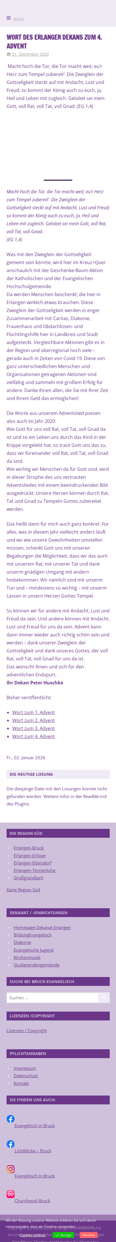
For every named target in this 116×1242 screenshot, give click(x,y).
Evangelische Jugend (33, 950)
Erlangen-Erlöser (30, 855)
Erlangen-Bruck (29, 848)
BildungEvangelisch (33, 935)
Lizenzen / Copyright (27, 1030)
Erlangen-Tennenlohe (34, 870)
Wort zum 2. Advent (33, 720)
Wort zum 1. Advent (33, 712)
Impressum (25, 1068)
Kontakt (21, 1083)
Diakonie (22, 942)
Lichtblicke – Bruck (33, 1150)
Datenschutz (26, 1075)
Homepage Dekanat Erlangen (42, 927)
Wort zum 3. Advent (33, 728)
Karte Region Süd (23, 890)
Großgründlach (28, 878)
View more (85, 1226)
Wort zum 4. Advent (33, 736)
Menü (18, 20)
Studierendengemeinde (36, 965)
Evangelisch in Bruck (35, 1125)
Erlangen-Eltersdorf (32, 863)
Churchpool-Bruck (32, 1200)
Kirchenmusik (27, 957)
